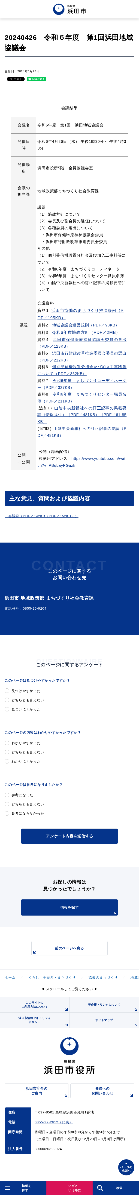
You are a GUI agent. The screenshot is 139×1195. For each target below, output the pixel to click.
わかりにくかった (26, 761)
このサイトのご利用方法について (45, 1006)
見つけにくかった (26, 709)
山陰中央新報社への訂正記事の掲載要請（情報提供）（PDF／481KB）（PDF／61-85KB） (82, 415)
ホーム (10, 977)
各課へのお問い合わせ (112, 1092)
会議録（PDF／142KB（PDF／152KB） (40, 516)
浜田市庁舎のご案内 (47, 1092)
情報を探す (89, 910)
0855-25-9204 (34, 608)
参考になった (22, 795)
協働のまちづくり (103, 977)
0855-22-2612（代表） (54, 1122)
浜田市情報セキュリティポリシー (43, 1022)
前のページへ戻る (58, 950)
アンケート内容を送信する (69, 836)
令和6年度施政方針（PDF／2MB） (86, 332)
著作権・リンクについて (113, 1007)
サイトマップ (117, 1023)
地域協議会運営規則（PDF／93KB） (86, 325)
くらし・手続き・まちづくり (52, 977)
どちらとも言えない (28, 700)
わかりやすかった (26, 743)
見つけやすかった (26, 691)
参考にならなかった (28, 813)
